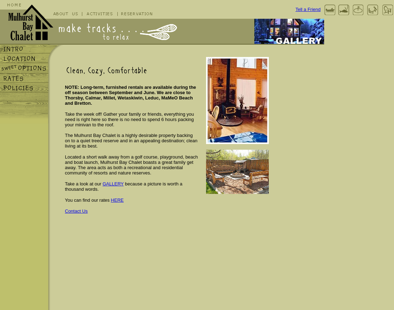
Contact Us (76, 211)
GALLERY (113, 183)
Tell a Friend (308, 9)
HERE (117, 200)
